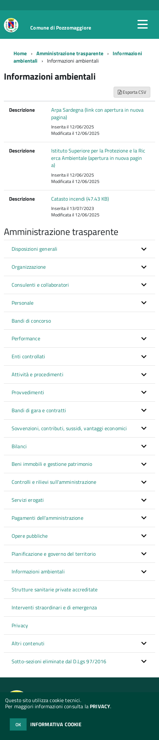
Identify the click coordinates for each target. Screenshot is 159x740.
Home (20, 53)
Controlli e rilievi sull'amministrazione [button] (54, 482)
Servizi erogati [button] (28, 500)
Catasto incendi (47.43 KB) (80, 199)
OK (18, 724)
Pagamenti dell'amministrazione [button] (47, 518)
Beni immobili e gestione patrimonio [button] (52, 464)
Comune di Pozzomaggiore (60, 27)
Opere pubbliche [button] (30, 536)
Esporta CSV (132, 92)
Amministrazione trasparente (69, 53)
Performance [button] (26, 338)
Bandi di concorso (31, 321)
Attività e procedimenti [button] (37, 374)
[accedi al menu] (142, 24)
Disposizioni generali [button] (34, 249)
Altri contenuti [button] (28, 643)
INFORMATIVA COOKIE (56, 724)
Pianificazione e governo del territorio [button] (54, 554)
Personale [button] (22, 303)
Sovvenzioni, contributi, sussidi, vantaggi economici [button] (69, 428)
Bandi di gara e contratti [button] (39, 410)
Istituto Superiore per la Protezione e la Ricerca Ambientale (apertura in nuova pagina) (98, 158)
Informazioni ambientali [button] (38, 571)
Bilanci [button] (19, 446)
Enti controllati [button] (28, 356)
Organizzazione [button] (29, 267)
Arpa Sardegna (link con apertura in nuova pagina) (97, 113)
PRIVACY (100, 706)
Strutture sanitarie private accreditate (55, 589)
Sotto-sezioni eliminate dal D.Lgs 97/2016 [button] (59, 661)
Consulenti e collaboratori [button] (40, 285)
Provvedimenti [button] (28, 392)
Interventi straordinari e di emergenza (54, 607)
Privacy (20, 625)
